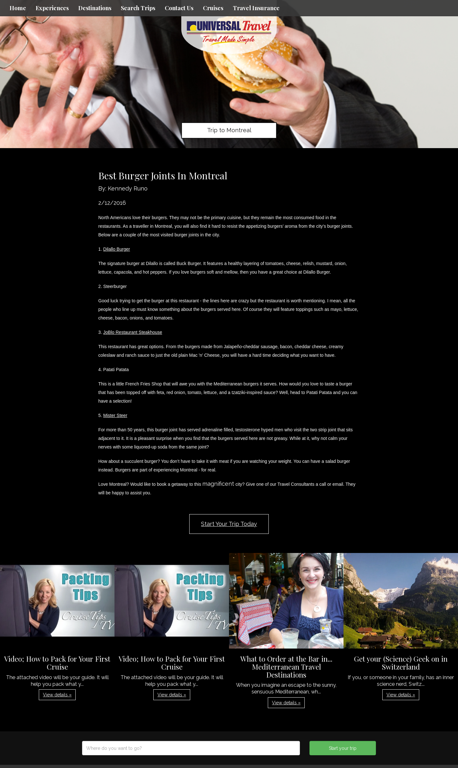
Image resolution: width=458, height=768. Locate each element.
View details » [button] (57, 694)
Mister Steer (115, 415)
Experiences (52, 8)
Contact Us (179, 8)
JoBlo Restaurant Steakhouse (132, 332)
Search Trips (138, 8)
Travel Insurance (256, 8)
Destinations (94, 8)
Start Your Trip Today (229, 523)
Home (18, 8)
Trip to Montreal (229, 130)
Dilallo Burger (116, 249)
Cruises (213, 8)
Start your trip (343, 748)
